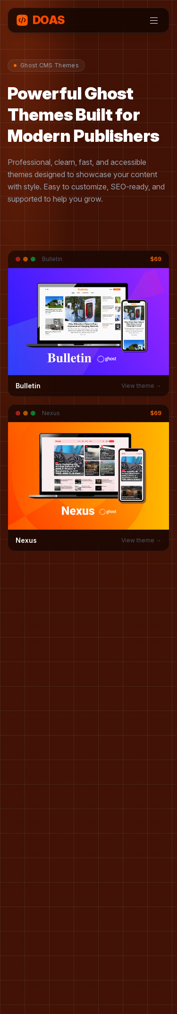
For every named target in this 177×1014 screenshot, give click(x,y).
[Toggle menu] (153, 20)
